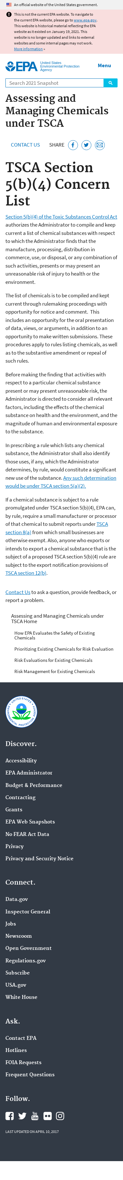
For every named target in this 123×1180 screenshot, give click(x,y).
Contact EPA (20, 1038)
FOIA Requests (23, 1063)
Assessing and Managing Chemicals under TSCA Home (57, 618)
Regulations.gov (25, 961)
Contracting (20, 798)
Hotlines (16, 1051)
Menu (104, 65)
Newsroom (18, 936)
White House (21, 997)
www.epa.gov (85, 20)
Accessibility (21, 761)
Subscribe (17, 973)
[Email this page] (100, 145)
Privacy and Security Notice (39, 859)
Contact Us (25, 144)
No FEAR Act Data (27, 835)
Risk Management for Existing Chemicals (54, 671)
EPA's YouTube (35, 1116)
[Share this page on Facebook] (73, 145)
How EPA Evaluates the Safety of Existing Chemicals (54, 635)
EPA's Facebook (9, 1116)
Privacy (14, 847)
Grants (13, 810)
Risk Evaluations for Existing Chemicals (53, 660)
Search (111, 82)
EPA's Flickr (47, 1116)
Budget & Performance (33, 786)
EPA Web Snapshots (30, 822)
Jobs (10, 924)
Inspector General (27, 912)
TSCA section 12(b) (25, 572)
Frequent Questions (30, 1075)
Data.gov (16, 900)
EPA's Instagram (60, 1116)
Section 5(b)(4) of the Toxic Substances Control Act (61, 216)
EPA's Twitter (22, 1116)
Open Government (28, 948)
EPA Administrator (28, 773)
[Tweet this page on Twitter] (86, 145)
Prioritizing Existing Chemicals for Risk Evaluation (63, 649)
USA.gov (15, 985)
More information (28, 48)
